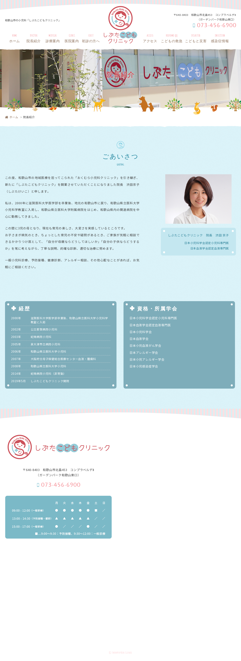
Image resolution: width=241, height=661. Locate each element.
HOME (14, 39)
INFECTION (220, 39)
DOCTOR (33, 39)
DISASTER (196, 39)
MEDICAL (52, 39)
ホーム (11, 117)
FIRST (90, 39)
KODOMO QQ (172, 39)
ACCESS (150, 39)
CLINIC (71, 39)
